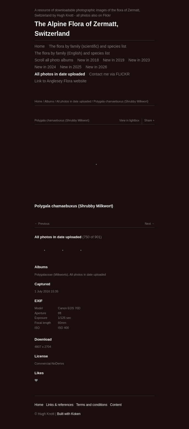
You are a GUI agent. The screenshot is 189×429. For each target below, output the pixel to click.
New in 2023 (139, 60)
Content (116, 405)
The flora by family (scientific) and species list (87, 46)
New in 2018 (88, 60)
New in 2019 (113, 60)
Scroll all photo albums (54, 60)
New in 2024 (45, 67)
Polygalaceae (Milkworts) (51, 274)
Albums (49, 101)
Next (148, 223)
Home (40, 46)
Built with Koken (68, 414)
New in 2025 (70, 67)
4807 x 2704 (43, 346)
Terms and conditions (91, 405)
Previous (44, 223)
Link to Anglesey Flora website (61, 81)
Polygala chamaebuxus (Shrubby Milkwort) (121, 101)
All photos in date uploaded (60, 74)
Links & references (59, 405)
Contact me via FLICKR (109, 74)
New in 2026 (96, 67)
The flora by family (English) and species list (72, 53)
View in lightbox (129, 120)
